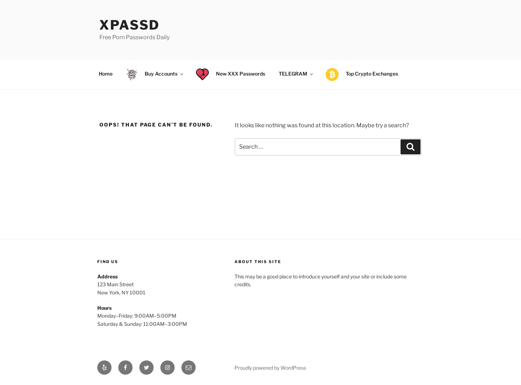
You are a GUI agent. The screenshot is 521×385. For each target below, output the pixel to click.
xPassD (129, 25)
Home (106, 74)
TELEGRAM (296, 74)
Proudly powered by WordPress (270, 368)
